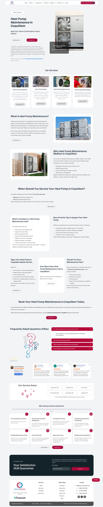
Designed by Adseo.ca (17, 503)
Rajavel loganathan (81, 365)
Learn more (20, 104)
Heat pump (39, 3)
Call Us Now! (17, 40)
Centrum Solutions (19, 366)
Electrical (46, 3)
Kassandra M (60, 365)
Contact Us (60, 3)
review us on (18, 374)
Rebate (52, 3)
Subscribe (80, 468)
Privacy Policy (35, 503)
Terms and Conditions (46, 503)
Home (26, 3)
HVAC (31, 3)
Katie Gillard (40, 365)
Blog (67, 3)
